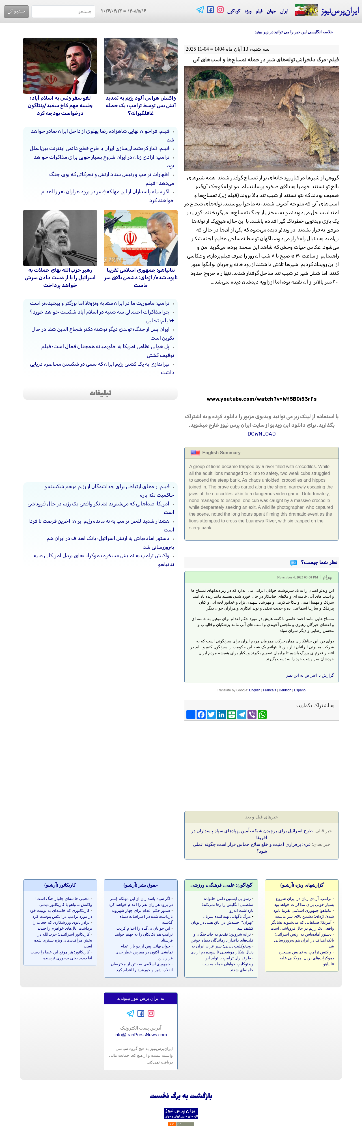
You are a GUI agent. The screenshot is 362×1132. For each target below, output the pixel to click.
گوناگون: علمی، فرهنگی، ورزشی (221, 885)
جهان (271, 11)
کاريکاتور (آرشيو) (60, 885)
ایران (284, 11)
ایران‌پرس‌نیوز (326, 10)
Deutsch (285, 690)
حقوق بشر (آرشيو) (141, 885)
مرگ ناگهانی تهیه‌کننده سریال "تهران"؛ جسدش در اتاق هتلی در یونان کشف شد (222, 922)
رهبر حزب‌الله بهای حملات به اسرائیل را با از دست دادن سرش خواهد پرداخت (60, 277)
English (254, 690)
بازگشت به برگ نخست (181, 1096)
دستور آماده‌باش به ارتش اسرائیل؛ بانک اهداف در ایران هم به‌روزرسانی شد (304, 940)
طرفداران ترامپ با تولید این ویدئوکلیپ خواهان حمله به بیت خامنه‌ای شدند (227, 964)
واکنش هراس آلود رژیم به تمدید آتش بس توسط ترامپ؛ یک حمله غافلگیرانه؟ (140, 105)
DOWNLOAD (261, 434)
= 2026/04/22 (120, 11)
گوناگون (233, 11)
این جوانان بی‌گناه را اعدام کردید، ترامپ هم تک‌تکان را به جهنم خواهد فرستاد (144, 934)
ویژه (248, 11)
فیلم (259, 11)
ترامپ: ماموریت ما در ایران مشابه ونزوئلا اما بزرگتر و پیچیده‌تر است (99, 303)
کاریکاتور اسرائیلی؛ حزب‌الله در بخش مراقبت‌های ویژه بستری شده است (63, 940)
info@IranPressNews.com (141, 1034)
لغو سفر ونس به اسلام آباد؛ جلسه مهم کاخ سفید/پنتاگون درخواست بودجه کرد (60, 105)
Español (300, 690)
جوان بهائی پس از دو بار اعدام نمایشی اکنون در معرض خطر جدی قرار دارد (144, 952)
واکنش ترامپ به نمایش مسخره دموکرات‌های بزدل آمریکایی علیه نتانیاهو (306, 958)
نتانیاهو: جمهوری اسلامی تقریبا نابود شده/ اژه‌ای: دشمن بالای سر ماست (141, 277)
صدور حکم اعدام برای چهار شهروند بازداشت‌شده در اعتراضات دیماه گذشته (142, 916)
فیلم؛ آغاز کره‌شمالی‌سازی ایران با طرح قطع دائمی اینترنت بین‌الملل (99, 148)
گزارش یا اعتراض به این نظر (310, 675)
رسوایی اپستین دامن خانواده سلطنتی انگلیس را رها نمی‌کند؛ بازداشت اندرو (227, 904)
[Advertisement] (296, 764)
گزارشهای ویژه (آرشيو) (302, 885)
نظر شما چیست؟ (319, 562)
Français (269, 690)
